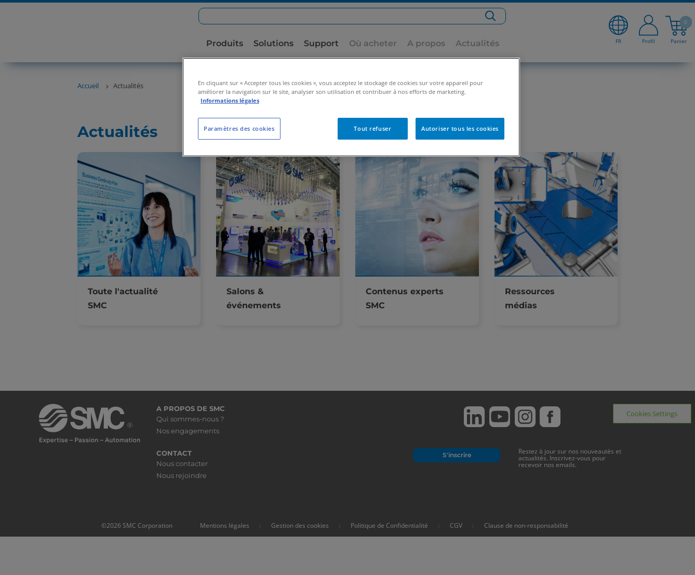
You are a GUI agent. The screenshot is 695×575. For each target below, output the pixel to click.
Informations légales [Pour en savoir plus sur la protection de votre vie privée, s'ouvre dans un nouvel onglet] (230, 100)
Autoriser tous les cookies (460, 128)
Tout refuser (372, 128)
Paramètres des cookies (239, 128)
